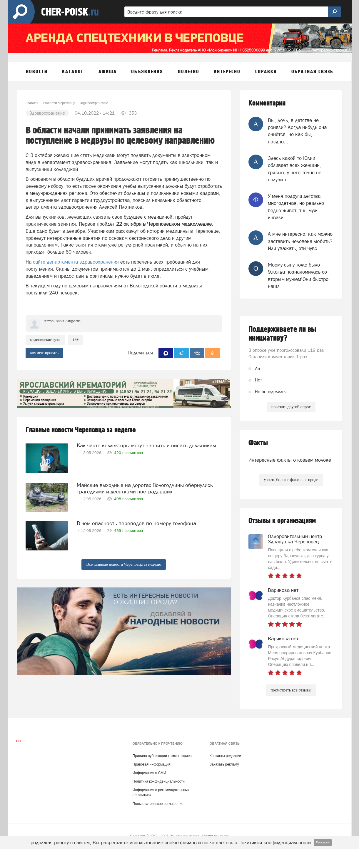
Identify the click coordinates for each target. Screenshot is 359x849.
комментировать (44, 353)
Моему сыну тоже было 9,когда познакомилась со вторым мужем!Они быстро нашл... (298, 275)
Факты (258, 443)
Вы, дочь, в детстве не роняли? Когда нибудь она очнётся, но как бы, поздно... (297, 131)
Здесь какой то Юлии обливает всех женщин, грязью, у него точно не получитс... (294, 168)
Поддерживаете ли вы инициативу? (282, 334)
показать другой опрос (291, 407)
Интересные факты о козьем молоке (289, 460)
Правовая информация (152, 764)
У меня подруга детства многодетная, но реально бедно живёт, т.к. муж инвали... (296, 206)
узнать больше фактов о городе (291, 480)
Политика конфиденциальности (159, 781)
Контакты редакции (225, 756)
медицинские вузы (45, 339)
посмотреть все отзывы (290, 690)
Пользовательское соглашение (158, 804)
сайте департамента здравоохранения (76, 262)
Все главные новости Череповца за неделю (123, 564)
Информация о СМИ (149, 773)
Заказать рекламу (224, 764)
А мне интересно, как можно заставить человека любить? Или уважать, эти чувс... (300, 241)
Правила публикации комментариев (162, 756)
